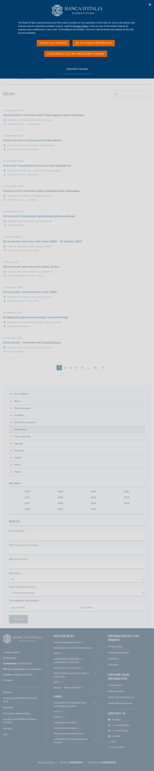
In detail (18, 415)
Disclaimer (113, 658)
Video (17, 471)
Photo (17, 464)
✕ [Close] (150, 4)
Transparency (115, 685)
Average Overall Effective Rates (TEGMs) (19, 721)
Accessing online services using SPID (20, 700)
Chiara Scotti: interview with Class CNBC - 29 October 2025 (42, 241)
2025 (27, 491)
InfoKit (18, 457)
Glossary (7, 728)
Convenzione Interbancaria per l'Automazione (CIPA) (70, 704)
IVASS (57, 653)
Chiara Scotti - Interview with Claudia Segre (32, 342)
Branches (8, 707)
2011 (93, 509)
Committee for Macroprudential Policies (70, 741)
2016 (60, 503)
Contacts (7, 680)
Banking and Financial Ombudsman (72, 647)
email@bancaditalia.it (21, 674)
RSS (112, 741)
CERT (57, 682)
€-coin (57, 711)
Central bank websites (65, 728)
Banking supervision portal (68, 733)
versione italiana (77, 70)
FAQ (5, 734)
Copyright (113, 664)
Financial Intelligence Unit (67, 642)
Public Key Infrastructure (121, 697)
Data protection (116, 691)
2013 (27, 509)
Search (18, 619)
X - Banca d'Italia (118, 725)
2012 (60, 509)
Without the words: (18, 559)
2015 (93, 503)
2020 (60, 497)
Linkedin (114, 736)
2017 (27, 503)
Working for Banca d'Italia (16, 713)
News (17, 401)
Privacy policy (115, 646)
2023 (94, 491)
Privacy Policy (81, 26)
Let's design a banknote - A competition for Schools (68, 660)
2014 (126, 503)
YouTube (114, 719)
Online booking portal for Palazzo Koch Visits (71, 675)
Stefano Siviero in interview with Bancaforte (32, 140)
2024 (60, 491)
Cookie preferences (118, 652)
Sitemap (7, 692)
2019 (93, 497)
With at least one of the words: (23, 545)
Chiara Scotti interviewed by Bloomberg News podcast (39, 216)
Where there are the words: (22, 587)
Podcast (18, 450)
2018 (126, 497)
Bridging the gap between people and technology (35, 317)
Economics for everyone (67, 667)
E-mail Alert (116, 747)
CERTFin (58, 717)
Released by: (15, 573)
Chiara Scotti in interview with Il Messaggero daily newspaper (44, 115)
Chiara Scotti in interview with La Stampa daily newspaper (41, 190)
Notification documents (120, 703)
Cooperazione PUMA (65, 722)
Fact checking (22, 436)
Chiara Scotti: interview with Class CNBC (30, 292)
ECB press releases (25, 422)
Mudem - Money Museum (67, 687)
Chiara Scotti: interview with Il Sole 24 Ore (31, 266)
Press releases (22, 408)
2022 (126, 491)
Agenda (18, 443)
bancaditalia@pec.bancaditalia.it (25, 669)
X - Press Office (118, 730)
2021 (27, 497)
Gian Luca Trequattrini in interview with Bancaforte (37, 165)
